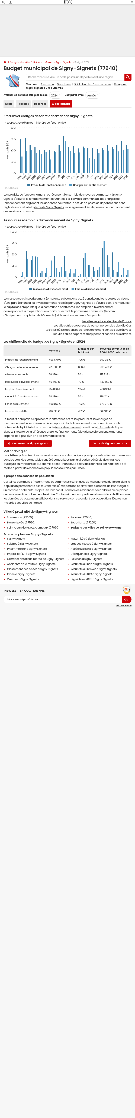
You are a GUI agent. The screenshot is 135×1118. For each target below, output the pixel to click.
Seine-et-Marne (42, 62)
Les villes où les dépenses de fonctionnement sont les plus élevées (88, 329)
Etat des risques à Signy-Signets (91, 543)
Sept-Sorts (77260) (83, 522)
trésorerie (103, 427)
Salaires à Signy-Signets (22, 543)
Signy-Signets (63, 62)
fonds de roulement (68, 427)
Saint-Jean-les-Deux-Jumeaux (92, 84)
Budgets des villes (20, 62)
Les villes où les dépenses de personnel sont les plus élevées (92, 325)
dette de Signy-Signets (49, 207)
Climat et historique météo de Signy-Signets (35, 558)
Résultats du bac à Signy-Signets (91, 564)
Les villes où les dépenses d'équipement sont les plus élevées (92, 333)
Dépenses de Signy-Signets (28, 443)
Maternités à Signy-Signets (87, 538)
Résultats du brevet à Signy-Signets (93, 569)
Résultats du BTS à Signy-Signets (91, 574)
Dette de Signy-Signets (110, 443)
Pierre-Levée (64, 84)
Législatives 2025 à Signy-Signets (91, 579)
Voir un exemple (123, 605)
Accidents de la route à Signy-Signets (31, 564)
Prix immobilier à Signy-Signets (27, 548)
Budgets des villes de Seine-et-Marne (95, 527)
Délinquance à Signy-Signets (88, 553)
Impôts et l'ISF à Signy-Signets (26, 553)
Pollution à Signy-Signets (86, 558)
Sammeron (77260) (20, 517)
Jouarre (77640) (81, 517)
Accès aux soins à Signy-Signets (90, 548)
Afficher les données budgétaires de (25, 95)
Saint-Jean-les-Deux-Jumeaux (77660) (33, 527)
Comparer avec (73, 95)
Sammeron (47, 84)
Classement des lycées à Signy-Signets (32, 569)
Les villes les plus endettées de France (106, 321)
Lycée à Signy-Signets (21, 574)
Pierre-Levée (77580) (21, 522)
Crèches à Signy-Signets (23, 579)
